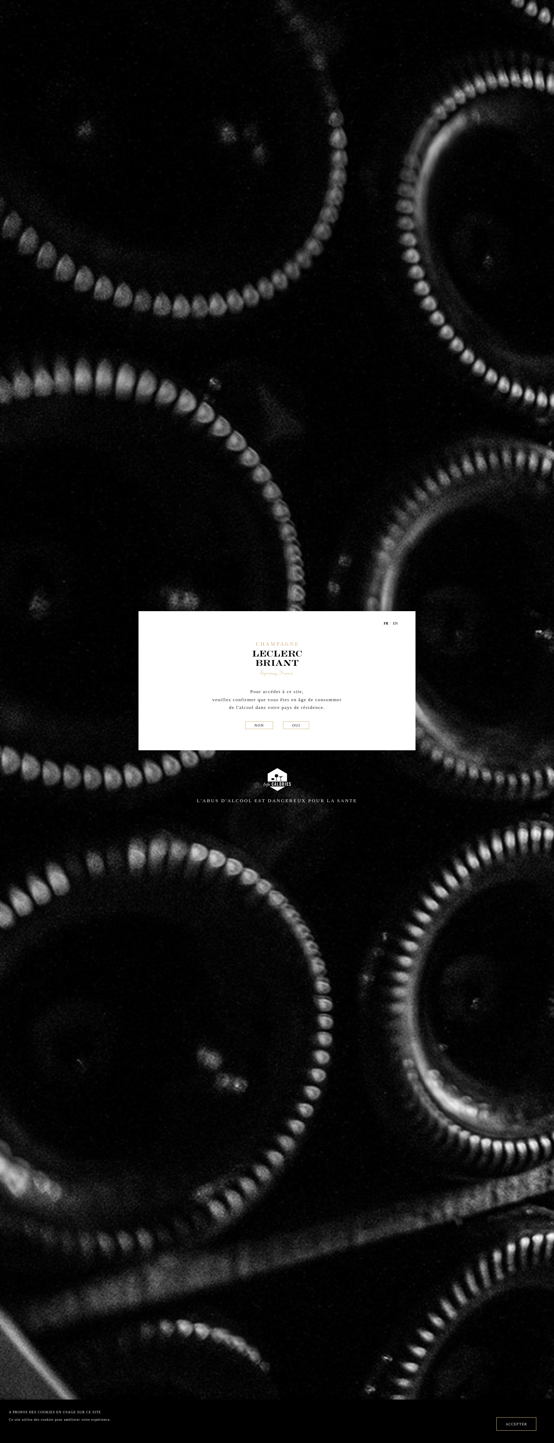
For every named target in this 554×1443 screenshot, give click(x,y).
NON (259, 725)
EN (395, 623)
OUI (296, 725)
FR (386, 624)
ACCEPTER (516, 1423)
